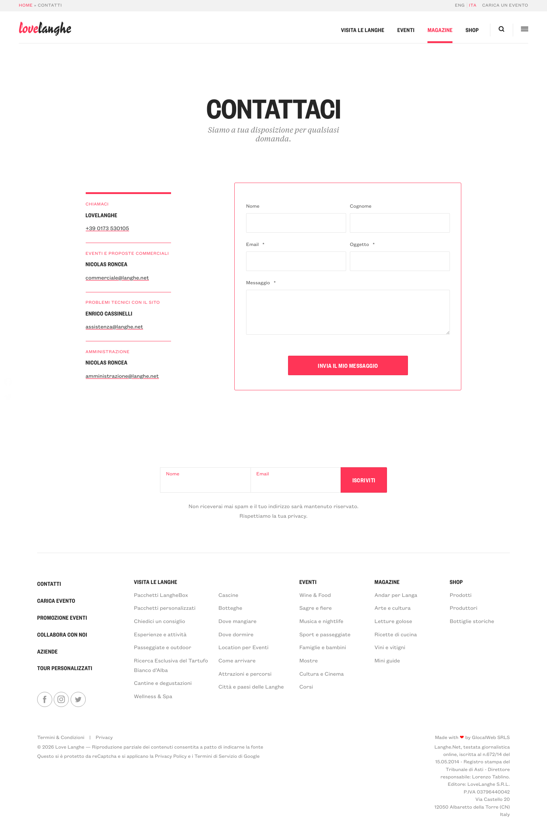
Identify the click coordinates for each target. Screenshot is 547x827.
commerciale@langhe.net (117, 277)
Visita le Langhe (362, 30)
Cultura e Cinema (321, 673)
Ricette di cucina (395, 634)
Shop (472, 30)
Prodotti (461, 594)
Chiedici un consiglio (159, 620)
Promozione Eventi (62, 617)
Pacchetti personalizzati (164, 607)
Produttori (463, 607)
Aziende (47, 651)
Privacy (104, 737)
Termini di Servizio (216, 756)
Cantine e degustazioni (163, 682)
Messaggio (261, 282)
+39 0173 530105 (107, 228)
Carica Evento (56, 600)
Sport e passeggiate (325, 634)
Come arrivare (237, 660)
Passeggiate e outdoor (162, 647)
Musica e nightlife (321, 620)
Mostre (308, 660)
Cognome (361, 206)
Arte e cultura (392, 607)
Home (26, 5)
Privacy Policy (171, 756)
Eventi (406, 30)
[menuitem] (461, 5)
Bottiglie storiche (472, 620)
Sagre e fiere (315, 607)
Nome (252, 206)
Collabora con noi (62, 634)
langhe (45, 28)
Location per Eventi (244, 647)
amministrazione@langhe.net (122, 375)
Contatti (49, 583)
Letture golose (393, 620)
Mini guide (387, 660)
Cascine (228, 594)
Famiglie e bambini (322, 647)
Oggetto (362, 244)
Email (255, 244)
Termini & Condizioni (60, 737)
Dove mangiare (237, 620)
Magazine (439, 30)
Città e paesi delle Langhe (251, 686)
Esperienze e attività (160, 634)
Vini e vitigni (389, 647)
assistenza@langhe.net (114, 326)
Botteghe (230, 607)
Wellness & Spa (153, 696)
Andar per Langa (395, 594)
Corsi (306, 686)
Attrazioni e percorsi (245, 673)
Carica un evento (505, 5)
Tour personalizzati (64, 668)
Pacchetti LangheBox (161, 594)
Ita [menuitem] (473, 5)
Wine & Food (315, 594)
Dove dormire (236, 634)
